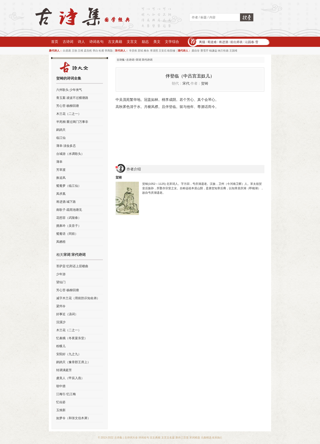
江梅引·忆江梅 (66, 394)
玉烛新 (61, 410)
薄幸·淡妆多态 (66, 145)
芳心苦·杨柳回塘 (67, 106)
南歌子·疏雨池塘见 (69, 209)
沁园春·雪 (251, 42)
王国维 (233, 50)
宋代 (186, 83)
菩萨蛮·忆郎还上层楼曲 (72, 266)
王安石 (163, 50)
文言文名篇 (168, 437)
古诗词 (68, 42)
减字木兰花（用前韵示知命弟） (78, 298)
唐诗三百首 (182, 437)
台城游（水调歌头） (70, 153)
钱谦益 (213, 50)
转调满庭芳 (64, 370)
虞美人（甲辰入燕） (70, 378)
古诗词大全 (131, 437)
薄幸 (59, 161)
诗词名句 (96, 42)
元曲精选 (206, 437)
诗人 (81, 42)
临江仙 (61, 137)
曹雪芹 (204, 50)
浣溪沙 (61, 322)
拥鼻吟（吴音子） (68, 225)
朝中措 (61, 386)
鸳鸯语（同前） (67, 233)
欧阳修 (171, 50)
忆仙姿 (61, 402)
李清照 (154, 50)
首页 (54, 42)
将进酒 (223, 42)
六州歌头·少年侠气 (69, 90)
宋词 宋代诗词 (144, 59)
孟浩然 (88, 50)
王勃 (74, 50)
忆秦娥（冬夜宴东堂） (71, 338)
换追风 (61, 177)
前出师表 (236, 42)
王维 (80, 50)
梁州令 (61, 306)
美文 (156, 42)
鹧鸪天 (61, 129)
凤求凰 (61, 193)
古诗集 (121, 59)
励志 (145, 42)
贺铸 (204, 83)
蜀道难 (212, 42)
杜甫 (101, 50)
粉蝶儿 (61, 346)
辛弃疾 (133, 50)
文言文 (132, 42)
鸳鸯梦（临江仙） (68, 185)
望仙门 (61, 282)
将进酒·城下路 (66, 201)
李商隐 (109, 50)
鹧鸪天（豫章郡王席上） (73, 362)
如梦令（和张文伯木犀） (73, 418)
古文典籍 (115, 42)
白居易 (67, 50)
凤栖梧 (61, 241)
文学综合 (172, 42)
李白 (95, 50)
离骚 (202, 42)
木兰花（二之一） (68, 113)
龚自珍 (196, 50)
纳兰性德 (223, 50)
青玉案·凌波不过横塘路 (72, 98)
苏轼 (140, 50)
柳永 (146, 50)
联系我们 (217, 437)
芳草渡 (61, 169)
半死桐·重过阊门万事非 (72, 121)
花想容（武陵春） (68, 217)
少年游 (61, 274)
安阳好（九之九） (68, 354)
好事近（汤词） (67, 314)
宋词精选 (194, 437)
